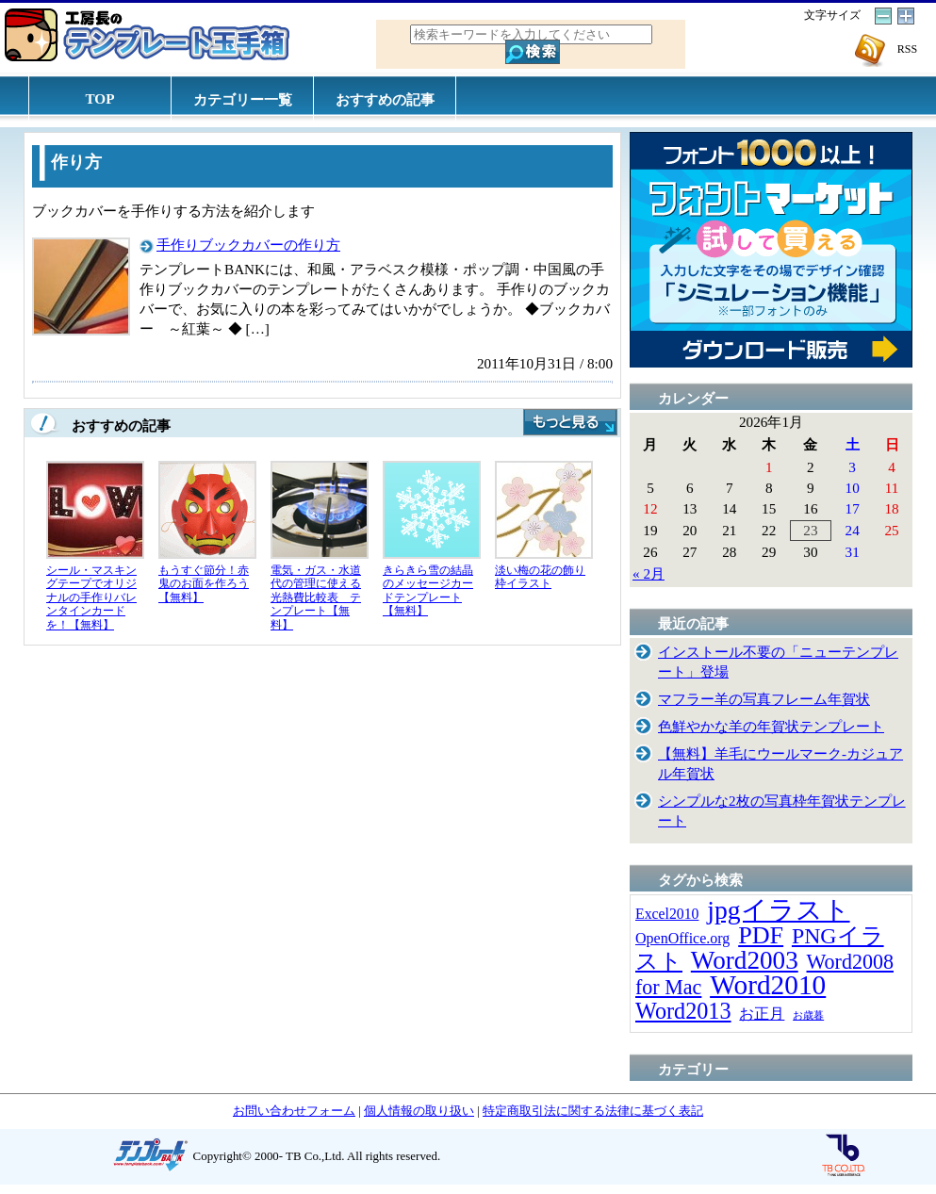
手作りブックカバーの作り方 (248, 245)
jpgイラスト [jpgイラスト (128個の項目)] (778, 909)
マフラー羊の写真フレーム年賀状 (764, 699)
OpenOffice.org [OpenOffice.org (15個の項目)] (682, 938)
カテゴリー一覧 (242, 99)
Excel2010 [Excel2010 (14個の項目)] (666, 914)
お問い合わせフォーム (294, 1111)
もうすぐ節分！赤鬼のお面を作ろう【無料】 (203, 584)
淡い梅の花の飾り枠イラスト (540, 577)
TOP (100, 98)
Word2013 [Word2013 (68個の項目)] (683, 1010)
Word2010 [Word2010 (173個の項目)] (768, 985)
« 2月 (648, 573)
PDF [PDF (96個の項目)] (760, 935)
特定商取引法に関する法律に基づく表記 (593, 1111)
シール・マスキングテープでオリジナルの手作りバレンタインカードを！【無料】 (91, 597)
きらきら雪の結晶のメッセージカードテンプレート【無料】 (428, 591)
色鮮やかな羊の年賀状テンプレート (771, 726)
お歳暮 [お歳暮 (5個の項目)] (808, 1015)
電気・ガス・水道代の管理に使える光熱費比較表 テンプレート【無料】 (316, 597)
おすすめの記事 (385, 99)
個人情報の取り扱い (419, 1111)
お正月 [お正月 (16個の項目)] (761, 1013)
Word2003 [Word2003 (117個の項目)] (744, 960)
